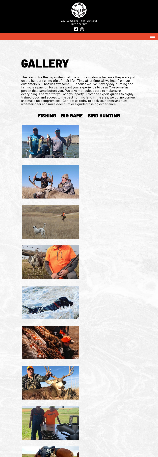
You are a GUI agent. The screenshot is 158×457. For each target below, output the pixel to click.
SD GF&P (66, 433)
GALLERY (35, 441)
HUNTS (34, 433)
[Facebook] (76, 29)
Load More (79, 373)
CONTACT (36, 445)
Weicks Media (77, 453)
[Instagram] (82, 29)
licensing (68, 441)
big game (72, 115)
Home (33, 429)
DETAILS (35, 437)
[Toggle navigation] (152, 36)
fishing (47, 115)
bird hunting (104, 115)
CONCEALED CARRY (74, 445)
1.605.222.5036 (79, 24)
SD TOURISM (69, 437)
